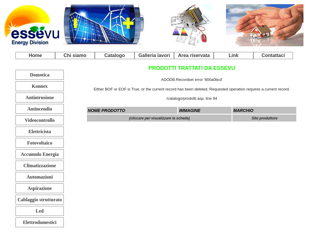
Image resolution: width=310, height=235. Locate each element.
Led (40, 211)
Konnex (40, 86)
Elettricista (39, 131)
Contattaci (273, 55)
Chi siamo (74, 55)
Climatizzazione (40, 165)
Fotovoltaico (39, 142)
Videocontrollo (40, 120)
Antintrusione (40, 97)
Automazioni (40, 176)
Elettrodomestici (40, 222)
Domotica (39, 74)
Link (233, 55)
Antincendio (39, 108)
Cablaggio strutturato (40, 199)
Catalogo (114, 55)
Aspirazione (39, 188)
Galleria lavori (154, 55)
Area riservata (194, 55)
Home (35, 55)
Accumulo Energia (40, 154)
